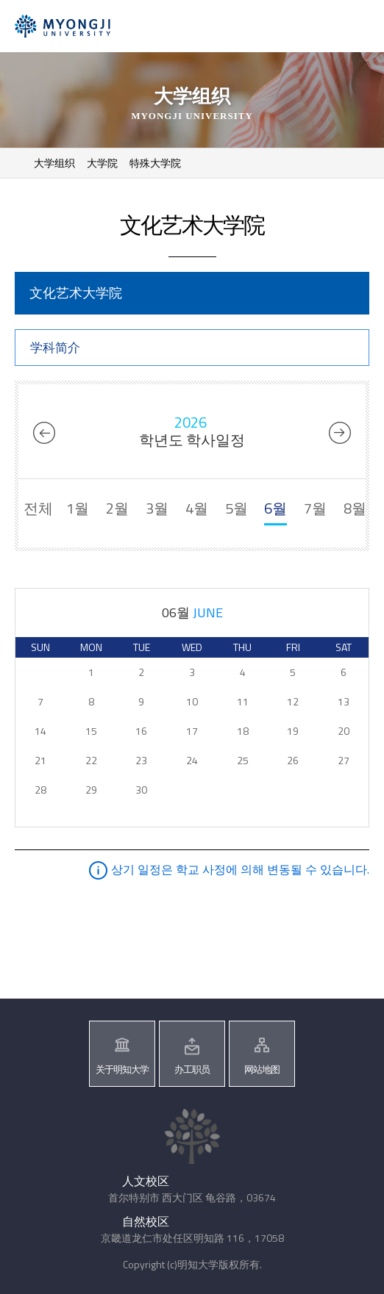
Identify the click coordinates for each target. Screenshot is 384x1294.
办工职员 (192, 1069)
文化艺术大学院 (75, 293)
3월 (157, 508)
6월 (275, 508)
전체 (38, 508)
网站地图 (262, 1069)
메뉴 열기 (353, 27)
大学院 (102, 162)
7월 (315, 508)
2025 (48, 433)
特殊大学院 (155, 162)
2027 (336, 433)
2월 (117, 508)
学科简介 (55, 347)
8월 (355, 508)
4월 (196, 508)
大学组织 (54, 162)
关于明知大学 (122, 1069)
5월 (236, 508)
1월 (77, 508)
